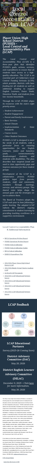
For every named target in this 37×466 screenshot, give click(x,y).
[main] (18, 16)
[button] (2, 2)
